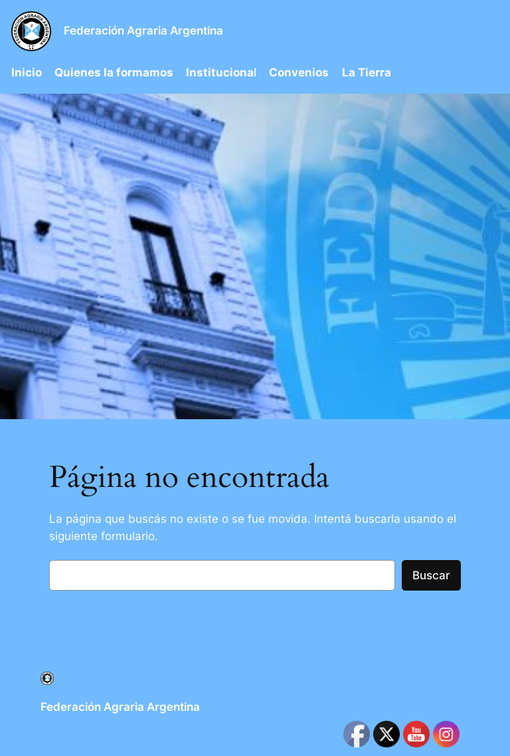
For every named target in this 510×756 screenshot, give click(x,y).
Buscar (431, 575)
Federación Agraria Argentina (143, 30)
